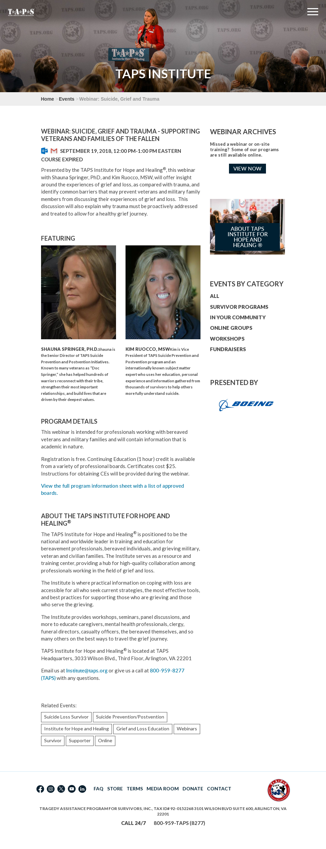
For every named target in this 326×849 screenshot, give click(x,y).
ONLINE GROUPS (231, 328)
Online (105, 740)
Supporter (80, 740)
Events (66, 99)
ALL (214, 296)
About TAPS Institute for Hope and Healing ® (248, 237)
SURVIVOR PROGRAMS (239, 307)
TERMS (135, 788)
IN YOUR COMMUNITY (238, 317)
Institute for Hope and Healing (76, 728)
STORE (115, 788)
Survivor (52, 740)
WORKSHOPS (227, 339)
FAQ (98, 788)
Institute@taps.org (87, 670)
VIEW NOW (247, 168)
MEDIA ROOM (163, 788)
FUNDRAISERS (228, 349)
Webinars (187, 728)
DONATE (193, 788)
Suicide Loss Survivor (66, 717)
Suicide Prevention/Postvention (130, 717)
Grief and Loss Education (142, 728)
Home (47, 99)
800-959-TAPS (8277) (179, 823)
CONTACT (219, 788)
